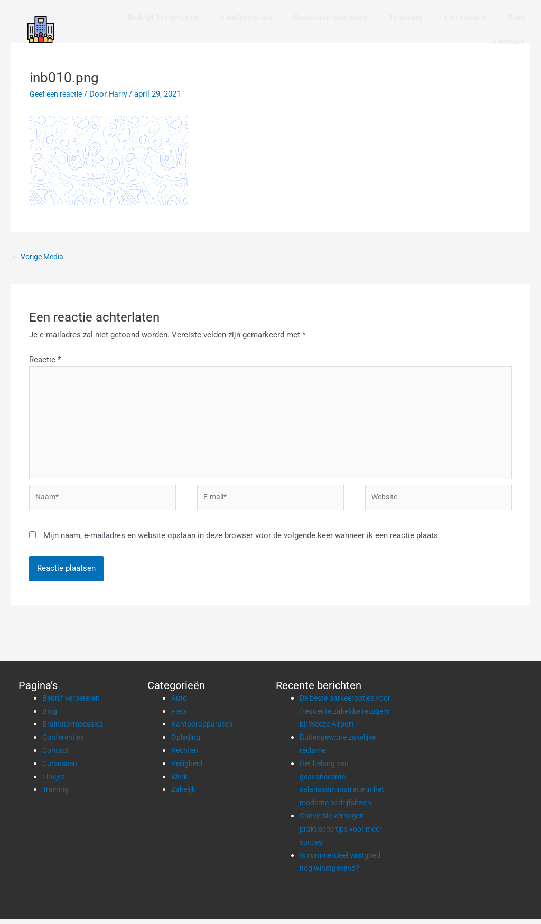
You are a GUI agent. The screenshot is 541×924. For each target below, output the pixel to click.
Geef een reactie (58, 94)
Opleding (186, 743)
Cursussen (465, 17)
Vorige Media (40, 256)
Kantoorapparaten (202, 729)
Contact (509, 41)
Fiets (180, 716)
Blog (516, 17)
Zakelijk (185, 795)
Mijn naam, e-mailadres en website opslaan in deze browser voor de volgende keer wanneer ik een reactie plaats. (241, 541)
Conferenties (246, 17)
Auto (179, 704)
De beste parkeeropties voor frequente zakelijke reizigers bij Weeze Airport (346, 717)
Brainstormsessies (330, 17)
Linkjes (55, 782)
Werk (180, 782)
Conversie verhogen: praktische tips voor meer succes (345, 834)
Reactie (45, 360)
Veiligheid (188, 769)
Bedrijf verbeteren (163, 17)
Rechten (185, 756)
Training (406, 17)
